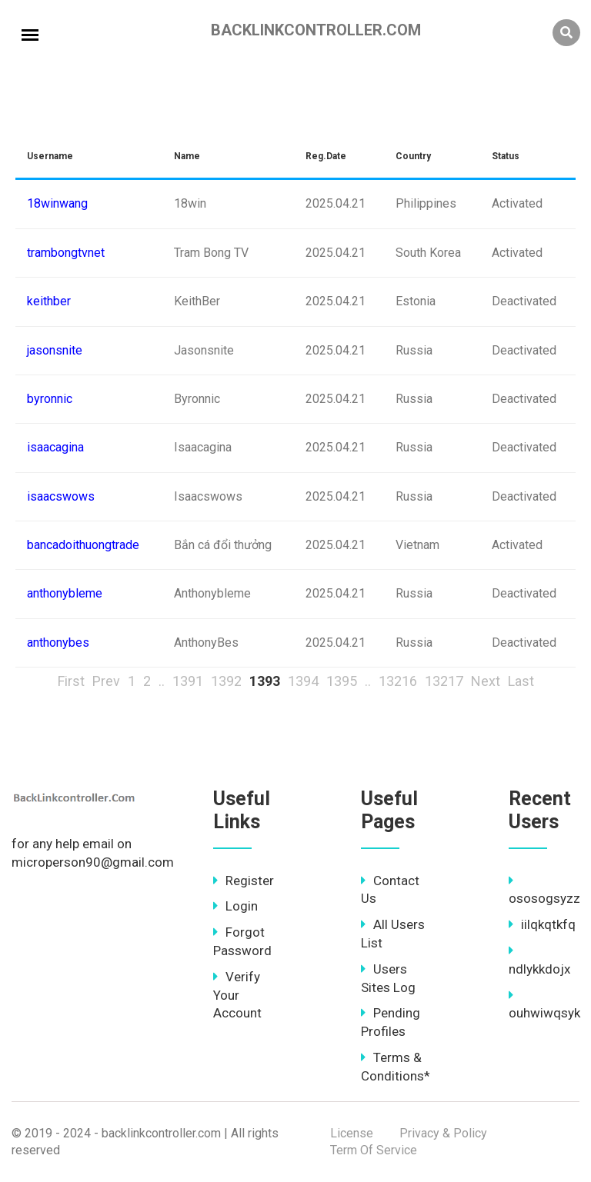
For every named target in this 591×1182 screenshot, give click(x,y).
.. (162, 681)
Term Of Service (373, 1150)
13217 (444, 681)
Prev (106, 681)
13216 (398, 681)
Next (485, 681)
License (351, 1133)
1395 (341, 681)
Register (243, 880)
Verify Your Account (237, 995)
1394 (303, 681)
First (71, 681)
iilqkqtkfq (542, 924)
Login (235, 906)
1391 (187, 681)
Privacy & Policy (443, 1133)
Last (521, 681)
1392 (226, 681)
